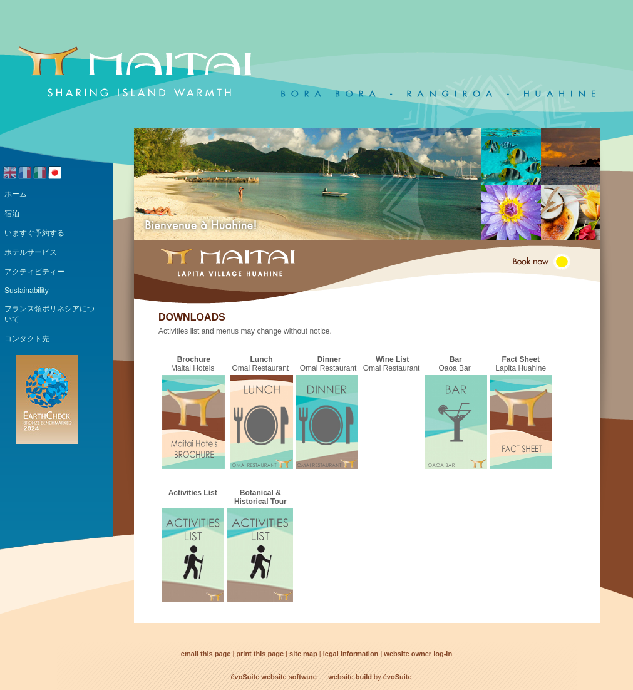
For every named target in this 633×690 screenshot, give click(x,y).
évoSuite (244, 677)
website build (350, 677)
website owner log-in (418, 653)
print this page (260, 653)
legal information (351, 653)
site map (303, 653)
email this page (205, 653)
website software (289, 677)
